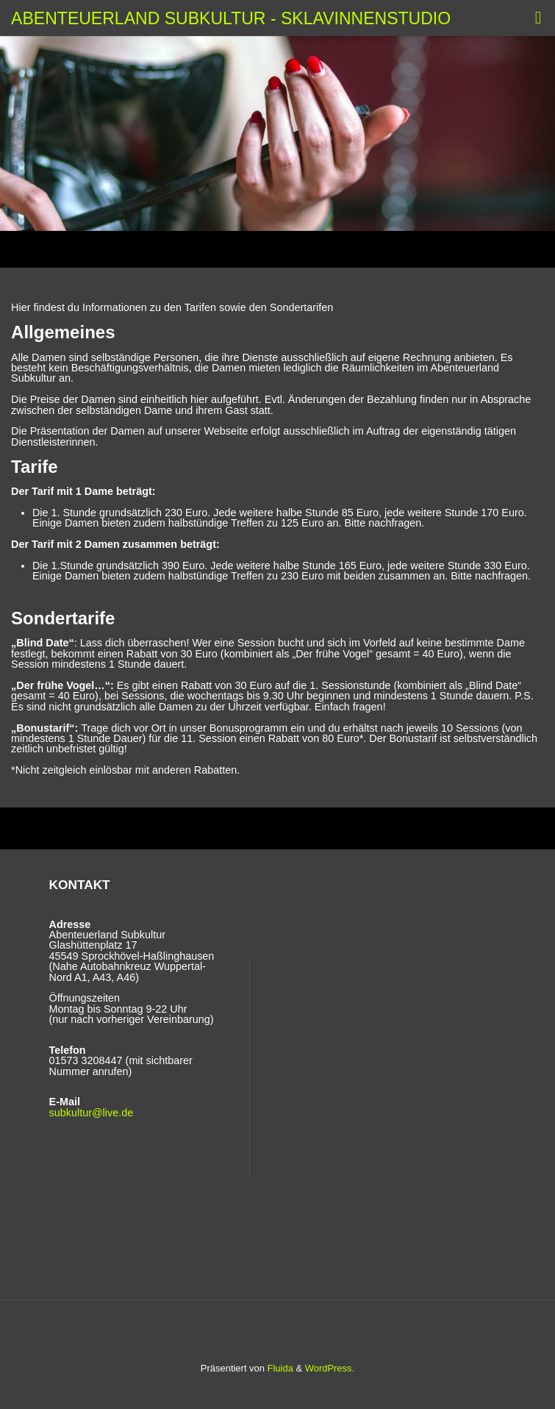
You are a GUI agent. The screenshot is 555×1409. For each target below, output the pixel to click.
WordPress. (329, 1368)
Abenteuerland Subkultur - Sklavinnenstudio (231, 17)
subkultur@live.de (91, 1113)
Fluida (279, 1368)
